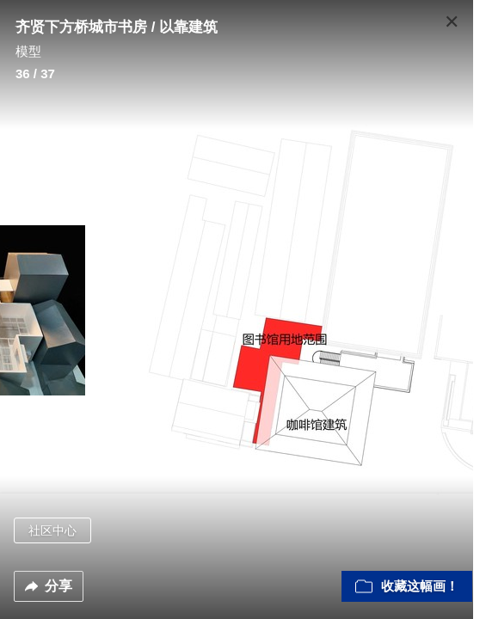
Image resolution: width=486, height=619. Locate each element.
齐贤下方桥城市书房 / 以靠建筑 (116, 27)
